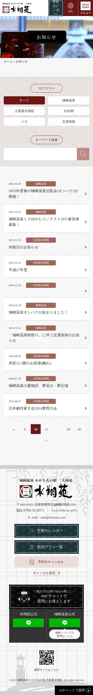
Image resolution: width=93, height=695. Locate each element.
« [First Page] (14, 429)
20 (68, 429)
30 (79, 429)
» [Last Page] (46, 440)
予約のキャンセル (51, 562)
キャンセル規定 (44, 573)
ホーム (8, 61)
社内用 (69, 111)
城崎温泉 (68, 100)
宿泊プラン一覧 (50, 547)
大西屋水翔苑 (24, 111)
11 (46, 429)
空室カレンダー (50, 531)
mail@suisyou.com (53, 517)
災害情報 (68, 121)
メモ (24, 121)
